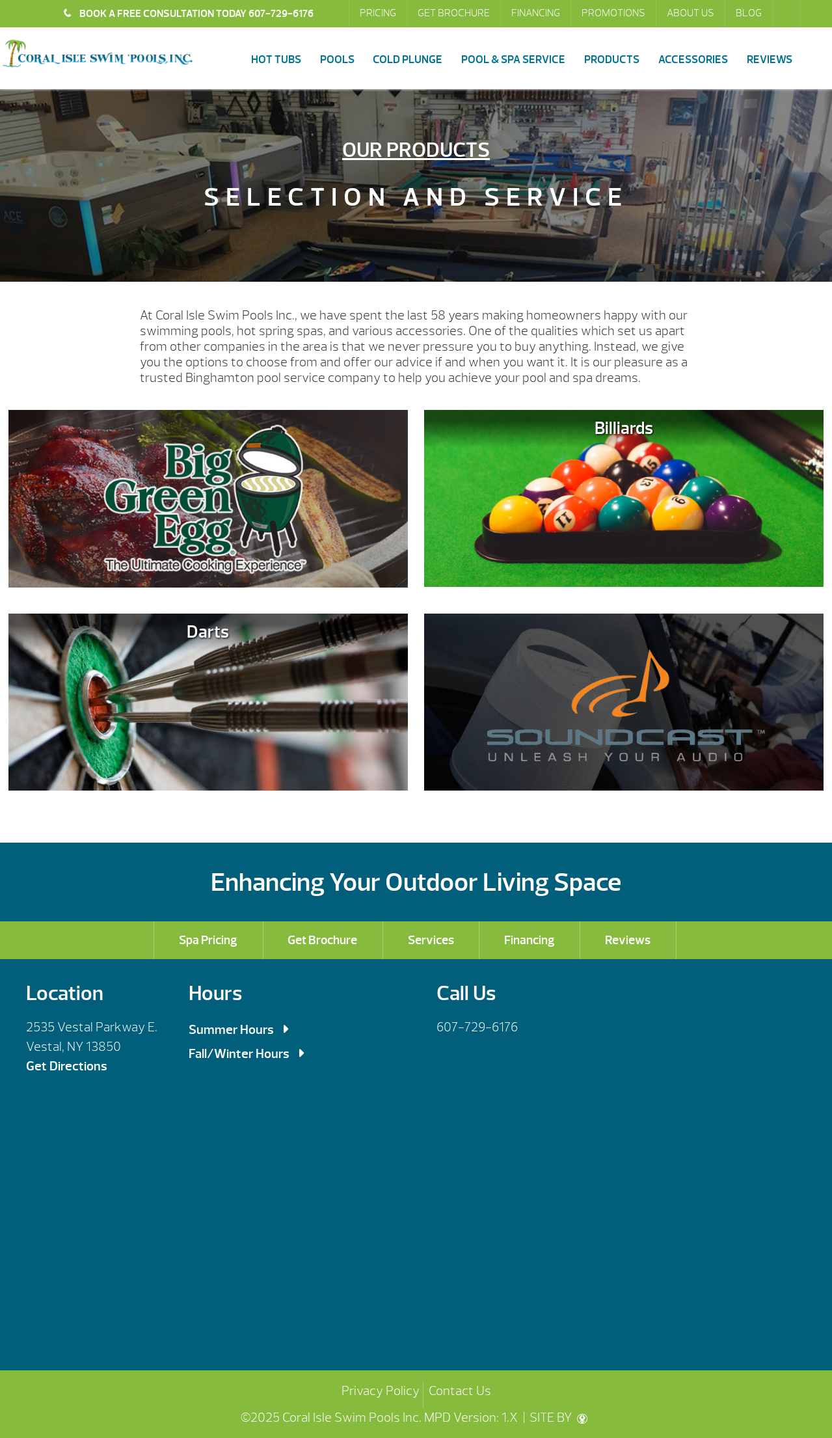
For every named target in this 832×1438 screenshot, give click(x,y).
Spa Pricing (208, 940)
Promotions (613, 13)
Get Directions (66, 1066)
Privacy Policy (381, 1391)
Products (611, 59)
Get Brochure (454, 13)
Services (431, 940)
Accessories (693, 59)
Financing (535, 13)
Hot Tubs (276, 59)
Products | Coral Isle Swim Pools (97, 53)
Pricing (378, 13)
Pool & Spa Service (513, 59)
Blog (749, 13)
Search (788, 13)
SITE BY (558, 1417)
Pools (337, 59)
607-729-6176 (477, 1027)
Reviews (769, 59)
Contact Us (460, 1391)
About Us (690, 13)
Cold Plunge (407, 59)
